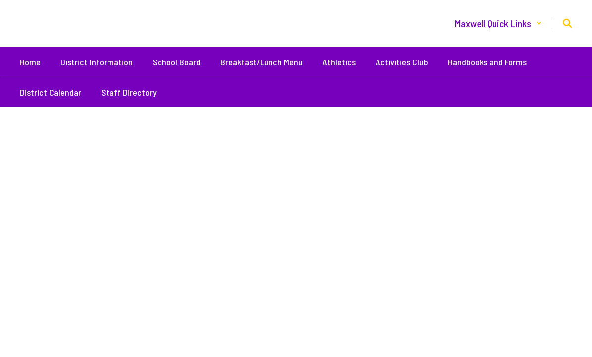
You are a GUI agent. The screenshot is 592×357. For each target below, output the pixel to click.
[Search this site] (567, 23)
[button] (498, 23)
